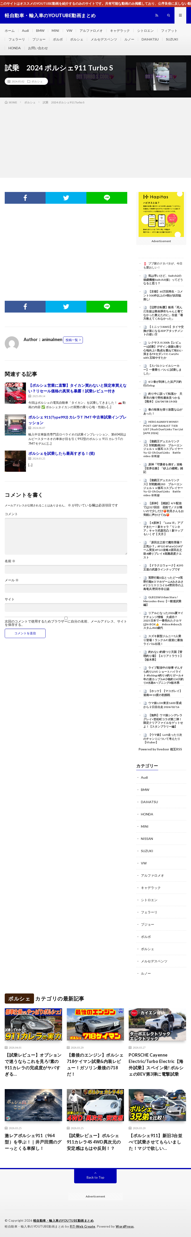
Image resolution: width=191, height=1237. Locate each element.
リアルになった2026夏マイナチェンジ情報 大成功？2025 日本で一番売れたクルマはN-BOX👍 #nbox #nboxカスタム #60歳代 (163, 620)
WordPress (125, 1226)
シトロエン (145, 30)
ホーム (10, 30)
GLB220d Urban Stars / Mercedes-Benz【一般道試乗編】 (162, 601)
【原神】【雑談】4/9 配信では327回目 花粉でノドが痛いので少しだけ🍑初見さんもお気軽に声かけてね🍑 (163, 508)
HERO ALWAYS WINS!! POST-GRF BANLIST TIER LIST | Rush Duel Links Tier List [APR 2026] (163, 427)
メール (12, 580)
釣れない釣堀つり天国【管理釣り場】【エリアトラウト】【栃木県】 (163, 655)
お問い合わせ (38, 48)
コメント (11, 514)
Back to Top (95, 1177)
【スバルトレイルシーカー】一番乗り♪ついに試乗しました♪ (162, 369)
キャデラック (120, 30)
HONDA (14, 48)
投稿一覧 (72, 340)
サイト (10, 599)
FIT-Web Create (82, 1226)
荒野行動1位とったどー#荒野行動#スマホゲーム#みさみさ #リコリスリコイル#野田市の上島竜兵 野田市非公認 (163, 583)
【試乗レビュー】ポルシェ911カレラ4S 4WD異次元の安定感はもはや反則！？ (94, 1142)
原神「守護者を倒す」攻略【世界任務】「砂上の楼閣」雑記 (163, 468)
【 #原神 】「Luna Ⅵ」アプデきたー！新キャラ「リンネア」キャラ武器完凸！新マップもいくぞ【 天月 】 (163, 528)
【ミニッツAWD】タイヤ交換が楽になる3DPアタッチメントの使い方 (163, 330)
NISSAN (147, 839)
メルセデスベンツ (104, 39)
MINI (55, 30)
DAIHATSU (150, 39)
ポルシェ (76, 39)
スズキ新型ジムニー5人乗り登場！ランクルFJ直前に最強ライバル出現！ (163, 640)
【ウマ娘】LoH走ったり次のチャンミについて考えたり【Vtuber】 (162, 738)
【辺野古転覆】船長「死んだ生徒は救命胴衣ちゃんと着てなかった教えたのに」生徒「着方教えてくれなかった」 (163, 312)
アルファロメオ (91, 30)
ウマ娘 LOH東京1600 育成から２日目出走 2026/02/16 (162, 705)
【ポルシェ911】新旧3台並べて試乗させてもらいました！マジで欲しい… (155, 1142)
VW (69, 30)
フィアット (169, 30)
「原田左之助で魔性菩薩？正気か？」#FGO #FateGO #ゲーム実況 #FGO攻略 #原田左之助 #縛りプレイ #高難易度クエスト (163, 550)
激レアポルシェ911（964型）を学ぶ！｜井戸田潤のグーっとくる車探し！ (33, 1142)
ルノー (129, 39)
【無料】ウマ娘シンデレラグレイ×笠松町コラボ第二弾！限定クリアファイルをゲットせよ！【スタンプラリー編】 (163, 720)
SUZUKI (172, 39)
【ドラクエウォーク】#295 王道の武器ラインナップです (163, 567)
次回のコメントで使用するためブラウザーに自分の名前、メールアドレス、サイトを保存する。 (66, 623)
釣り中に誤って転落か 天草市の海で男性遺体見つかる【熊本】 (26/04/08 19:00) (162, 397)
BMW (40, 30)
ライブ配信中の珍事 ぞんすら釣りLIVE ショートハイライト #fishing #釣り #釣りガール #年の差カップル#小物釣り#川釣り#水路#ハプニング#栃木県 (163, 675)
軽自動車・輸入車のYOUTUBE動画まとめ (63, 1220)
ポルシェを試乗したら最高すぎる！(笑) (61, 453)
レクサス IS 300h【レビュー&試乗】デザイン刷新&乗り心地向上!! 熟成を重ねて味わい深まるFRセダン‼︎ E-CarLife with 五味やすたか (163, 350)
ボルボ (58, 39)
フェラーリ (16, 39)
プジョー (39, 39)
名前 (10, 561)
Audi (25, 30)
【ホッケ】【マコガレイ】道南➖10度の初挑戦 (162, 693)
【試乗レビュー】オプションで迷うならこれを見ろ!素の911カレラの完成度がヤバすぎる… (33, 1064)
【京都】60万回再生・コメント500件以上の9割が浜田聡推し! (163, 295)
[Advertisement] (95, 140)
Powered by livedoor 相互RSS (160, 749)
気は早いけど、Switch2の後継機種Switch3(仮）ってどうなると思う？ (163, 279)
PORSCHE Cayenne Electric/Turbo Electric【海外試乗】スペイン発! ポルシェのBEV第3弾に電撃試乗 (156, 1064)
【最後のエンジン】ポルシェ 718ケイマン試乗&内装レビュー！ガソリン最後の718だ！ (95, 1064)
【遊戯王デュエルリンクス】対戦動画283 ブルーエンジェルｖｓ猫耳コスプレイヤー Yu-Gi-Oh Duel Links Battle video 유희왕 (164, 448)
